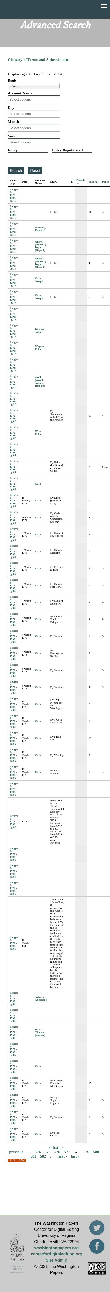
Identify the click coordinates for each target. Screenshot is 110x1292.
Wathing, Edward (40, 229)
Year (12, 136)
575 (47, 1152)
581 (33, 1156)
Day (11, 107)
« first (53, 1147)
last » (75, 1156)
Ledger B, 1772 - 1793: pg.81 (14, 450)
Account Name (20, 93)
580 (96, 1152)
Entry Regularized (67, 150)
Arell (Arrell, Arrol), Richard (40, 381)
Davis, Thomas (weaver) (40, 1032)
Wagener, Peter (40, 348)
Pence (105, 181)
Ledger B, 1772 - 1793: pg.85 (14, 888)
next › (62, 1156)
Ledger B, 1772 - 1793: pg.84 (14, 871)
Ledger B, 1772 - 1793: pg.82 (14, 484)
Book (12, 80)
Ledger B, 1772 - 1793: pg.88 (14, 1066)
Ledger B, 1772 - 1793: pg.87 (14, 1049)
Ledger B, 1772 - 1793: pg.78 (14, 280)
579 (86, 1152)
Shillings (94, 181)
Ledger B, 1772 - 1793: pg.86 (14, 998)
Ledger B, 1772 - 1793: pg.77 (14, 195)
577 (67, 1152)
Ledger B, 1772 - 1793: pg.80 (14, 382)
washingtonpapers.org (56, 1248)
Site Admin (56, 1260)
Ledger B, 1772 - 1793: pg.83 (14, 789)
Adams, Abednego (41, 998)
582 (43, 1156)
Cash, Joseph (39, 280)
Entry (13, 150)
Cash (38, 483)
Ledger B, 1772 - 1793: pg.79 (14, 331)
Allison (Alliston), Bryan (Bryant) (41, 246)
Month (13, 122)
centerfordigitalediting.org (56, 1254)
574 (38, 1152)
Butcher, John (40, 331)
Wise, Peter (38, 432)
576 (57, 1152)
